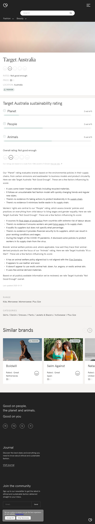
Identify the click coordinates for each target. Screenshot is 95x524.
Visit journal (8, 465)
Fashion (7, 19)
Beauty (20, 19)
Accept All (10, 518)
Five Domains (75, 260)
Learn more (19, 514)
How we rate (55, 164)
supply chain (76, 199)
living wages (58, 224)
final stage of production (31, 221)
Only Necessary (23, 518)
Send (36, 504)
